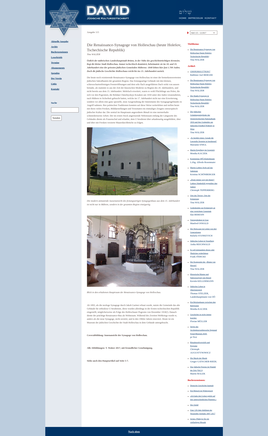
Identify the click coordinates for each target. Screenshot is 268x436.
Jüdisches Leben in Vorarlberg (202, 241)
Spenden (55, 73)
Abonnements (58, 68)
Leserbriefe (57, 57)
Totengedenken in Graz (199, 220)
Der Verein (56, 78)
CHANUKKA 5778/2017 (200, 71)
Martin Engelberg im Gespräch (202, 150)
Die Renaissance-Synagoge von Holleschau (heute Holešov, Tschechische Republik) (202, 52)
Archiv (54, 46)
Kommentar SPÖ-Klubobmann (202, 159)
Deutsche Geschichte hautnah (202, 385)
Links (54, 84)
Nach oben (134, 431)
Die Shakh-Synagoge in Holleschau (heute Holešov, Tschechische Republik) (201, 99)
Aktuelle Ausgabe (59, 41)
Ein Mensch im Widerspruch (201, 391)
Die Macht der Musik (198, 358)
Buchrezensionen (59, 52)
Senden (56, 117)
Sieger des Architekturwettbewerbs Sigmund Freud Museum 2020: (203, 330)
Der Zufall (194, 405)
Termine (55, 62)
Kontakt (55, 89)
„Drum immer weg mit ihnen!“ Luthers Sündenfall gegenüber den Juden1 (203, 183)
